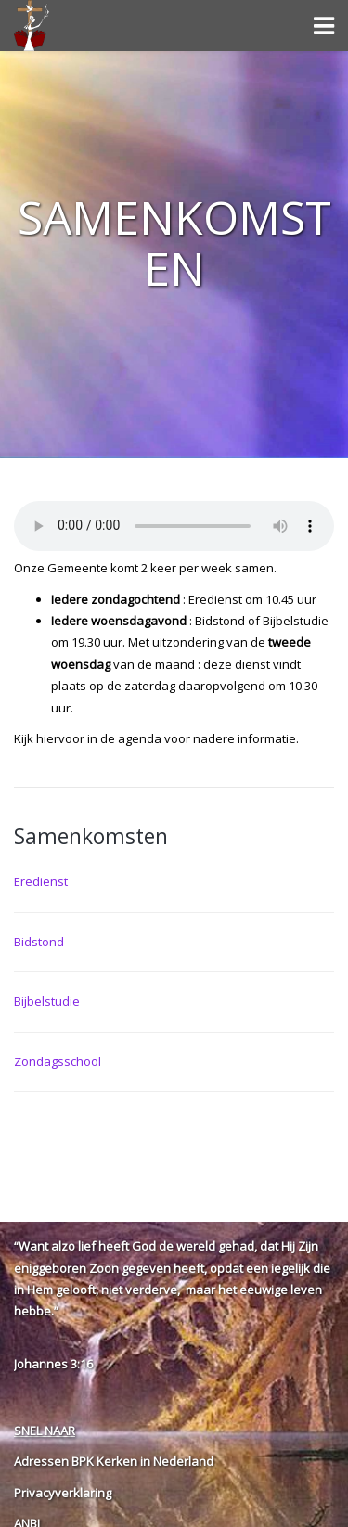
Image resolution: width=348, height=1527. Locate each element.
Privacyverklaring (62, 1492)
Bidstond (39, 941)
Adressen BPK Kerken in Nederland (113, 1461)
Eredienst (41, 881)
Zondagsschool (57, 1061)
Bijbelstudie (47, 1001)
